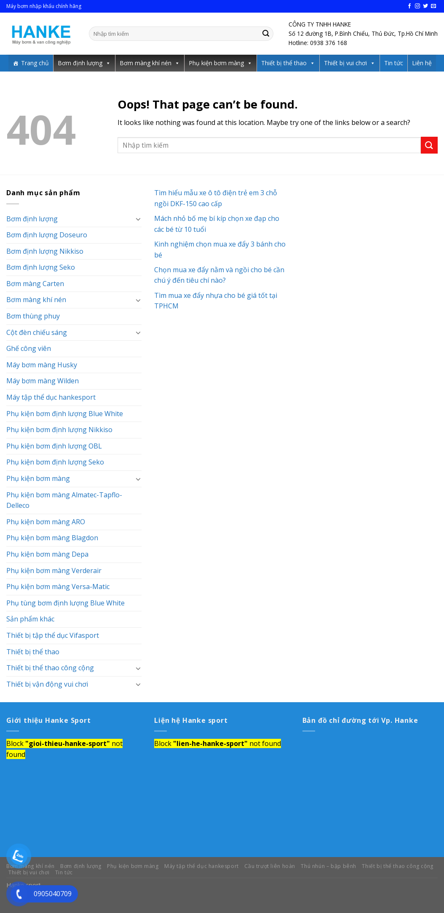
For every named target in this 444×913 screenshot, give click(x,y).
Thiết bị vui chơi (345, 63)
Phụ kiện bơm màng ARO (45, 521)
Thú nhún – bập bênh (328, 866)
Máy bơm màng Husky (41, 364)
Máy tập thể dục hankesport (51, 397)
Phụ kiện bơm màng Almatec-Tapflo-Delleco (64, 500)
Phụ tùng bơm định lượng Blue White (65, 603)
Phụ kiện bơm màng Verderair (54, 570)
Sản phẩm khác (30, 619)
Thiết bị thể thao (284, 63)
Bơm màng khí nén (145, 63)
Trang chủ (35, 63)
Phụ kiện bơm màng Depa (47, 554)
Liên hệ (422, 63)
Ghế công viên (28, 348)
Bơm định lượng (80, 63)
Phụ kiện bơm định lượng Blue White (64, 413)
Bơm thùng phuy (33, 316)
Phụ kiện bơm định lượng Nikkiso (59, 429)
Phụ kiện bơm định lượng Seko (55, 462)
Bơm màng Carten (35, 283)
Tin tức (393, 63)
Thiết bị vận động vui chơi (47, 684)
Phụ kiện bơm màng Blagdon (52, 537)
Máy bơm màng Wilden (42, 380)
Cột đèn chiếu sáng (36, 332)
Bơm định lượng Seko (40, 267)
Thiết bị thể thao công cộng (50, 667)
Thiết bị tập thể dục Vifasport (52, 635)
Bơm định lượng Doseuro (46, 234)
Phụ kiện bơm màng (216, 63)
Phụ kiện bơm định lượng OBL (54, 446)
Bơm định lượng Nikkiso (44, 251)
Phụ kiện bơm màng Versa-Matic (58, 586)
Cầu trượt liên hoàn (269, 866)
